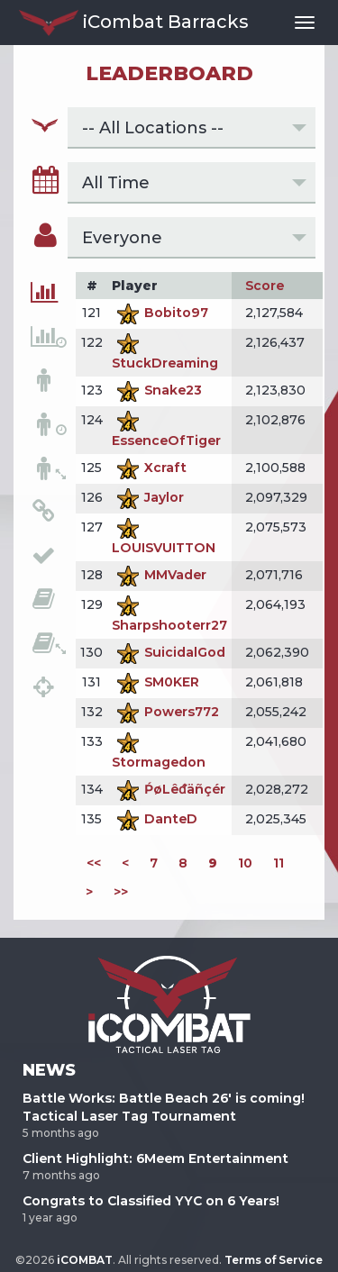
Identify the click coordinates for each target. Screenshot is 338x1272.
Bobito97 (160, 312)
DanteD (154, 819)
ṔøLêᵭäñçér (168, 789)
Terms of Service (273, 1260)
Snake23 (157, 390)
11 (278, 863)
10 (245, 863)
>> (121, 892)
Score (264, 285)
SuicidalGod (168, 652)
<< (94, 863)
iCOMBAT (85, 1260)
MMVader (159, 575)
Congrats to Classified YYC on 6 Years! (151, 1201)
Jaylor (148, 497)
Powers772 (165, 712)
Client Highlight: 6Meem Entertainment (155, 1158)
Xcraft (149, 467)
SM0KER (155, 682)
